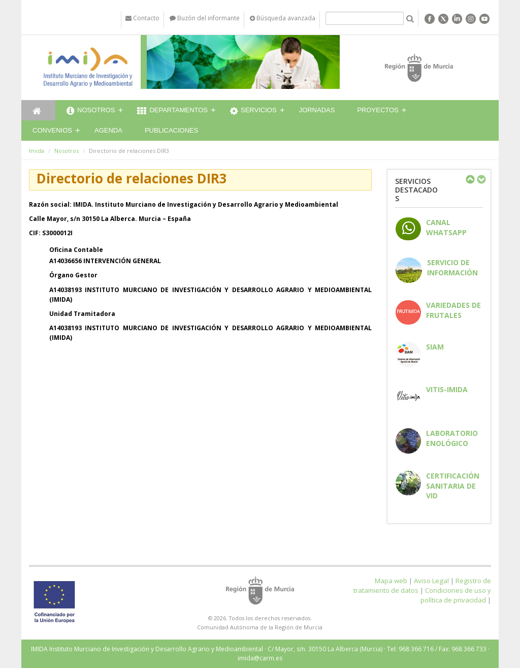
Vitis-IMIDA (447, 389)
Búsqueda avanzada (282, 18)
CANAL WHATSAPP (446, 227)
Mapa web (391, 580)
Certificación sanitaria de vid (452, 485)
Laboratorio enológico (452, 438)
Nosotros (91, 111)
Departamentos (172, 111)
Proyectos (377, 110)
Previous (470, 179)
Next (481, 179)
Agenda (108, 130)
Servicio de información (452, 267)
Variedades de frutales (453, 310)
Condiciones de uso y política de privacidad (455, 595)
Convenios (52, 130)
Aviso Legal (431, 580)
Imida (36, 150)
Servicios (253, 111)
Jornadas (317, 110)
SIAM (435, 347)
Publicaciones (171, 130)
